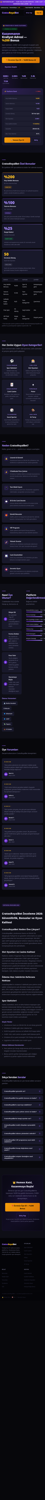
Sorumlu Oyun (28, 1283)
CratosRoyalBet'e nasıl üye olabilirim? (22, 1105)
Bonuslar (4, 1273)
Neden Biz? (5, 1276)
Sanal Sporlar (28, 1261)
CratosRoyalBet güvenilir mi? (22, 1091)
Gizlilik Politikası (29, 1276)
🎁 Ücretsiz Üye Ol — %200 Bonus (22, 1207)
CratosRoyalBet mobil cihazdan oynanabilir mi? (22, 1126)
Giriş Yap (29, 13)
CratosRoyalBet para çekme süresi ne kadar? (22, 1112)
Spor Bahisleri (28, 1247)
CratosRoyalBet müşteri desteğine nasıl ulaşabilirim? (22, 1157)
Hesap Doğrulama (29, 1286)
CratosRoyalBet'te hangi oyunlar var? (22, 1118)
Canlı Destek (28, 1273)
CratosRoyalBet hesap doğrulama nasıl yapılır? (22, 1149)
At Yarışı (26, 1264)
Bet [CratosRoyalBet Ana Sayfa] (10, 12)
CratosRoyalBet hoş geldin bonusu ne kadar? (22, 1098)
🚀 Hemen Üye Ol (17, 140)
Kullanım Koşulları (29, 1280)
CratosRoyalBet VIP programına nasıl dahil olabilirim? (22, 1141)
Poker (26, 1257)
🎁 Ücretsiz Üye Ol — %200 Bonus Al (21, 60)
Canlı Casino (28, 1251)
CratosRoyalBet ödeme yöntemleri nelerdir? (22, 1133)
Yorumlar (5, 1280)
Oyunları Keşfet (11, 67)
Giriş (36, 140)
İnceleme (5, 1283)
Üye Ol (39, 13)
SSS (3, 1286)
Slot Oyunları (28, 1254)
